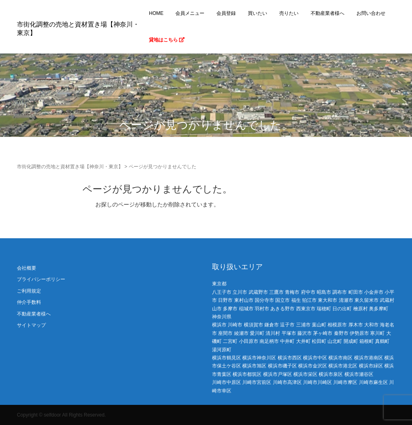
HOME (156, 13)
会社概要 (26, 268)
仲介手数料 (29, 302)
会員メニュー (189, 13)
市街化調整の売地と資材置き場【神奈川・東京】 (70, 166)
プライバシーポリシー (41, 279)
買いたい (257, 13)
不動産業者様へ (327, 13)
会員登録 (226, 13)
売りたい (289, 13)
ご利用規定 (29, 291)
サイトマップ (31, 325)
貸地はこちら (167, 40)
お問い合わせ (370, 13)
